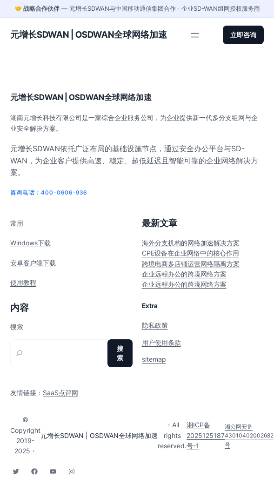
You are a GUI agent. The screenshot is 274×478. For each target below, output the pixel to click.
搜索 (16, 326)
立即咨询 (243, 35)
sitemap (154, 359)
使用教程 (23, 282)
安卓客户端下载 (33, 263)
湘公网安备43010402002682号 (249, 435)
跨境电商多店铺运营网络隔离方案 (191, 264)
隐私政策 (155, 325)
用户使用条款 (161, 342)
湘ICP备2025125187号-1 (206, 435)
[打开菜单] (194, 35)
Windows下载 (30, 243)
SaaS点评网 (60, 393)
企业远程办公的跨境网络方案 (184, 274)
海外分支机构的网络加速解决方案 (191, 243)
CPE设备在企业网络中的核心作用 (190, 253)
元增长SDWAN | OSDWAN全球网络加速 (88, 34)
